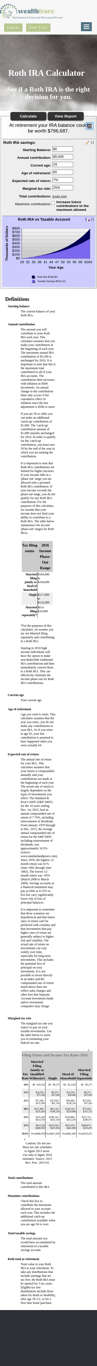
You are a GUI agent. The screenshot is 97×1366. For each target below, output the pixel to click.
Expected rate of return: (31, 181)
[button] (48, 142)
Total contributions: (35, 196)
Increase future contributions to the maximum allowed (72, 206)
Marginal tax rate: (37, 189)
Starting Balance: (37, 150)
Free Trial (38, 27)
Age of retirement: (36, 173)
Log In (13, 27)
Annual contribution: (34, 158)
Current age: (41, 165)
